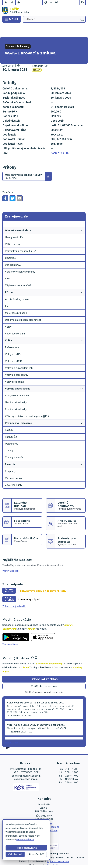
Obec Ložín (53, 853)
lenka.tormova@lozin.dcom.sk (44, 815)
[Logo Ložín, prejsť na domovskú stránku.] (44, 10)
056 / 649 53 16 (44, 811)
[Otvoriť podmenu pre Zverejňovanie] (81, 212)
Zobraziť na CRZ (60, 141)
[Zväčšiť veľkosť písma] (56, 2)
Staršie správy (12, 730)
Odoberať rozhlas (44, 667)
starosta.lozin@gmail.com (44, 818)
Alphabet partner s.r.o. (58, 849)
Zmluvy (37, 58)
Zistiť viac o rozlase (44, 674)
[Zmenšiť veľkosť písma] (51, 2)
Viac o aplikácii (10, 632)
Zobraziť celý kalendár (14, 594)
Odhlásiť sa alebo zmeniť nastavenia (44, 680)
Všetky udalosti (10, 558)
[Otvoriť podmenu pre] (81, 218)
